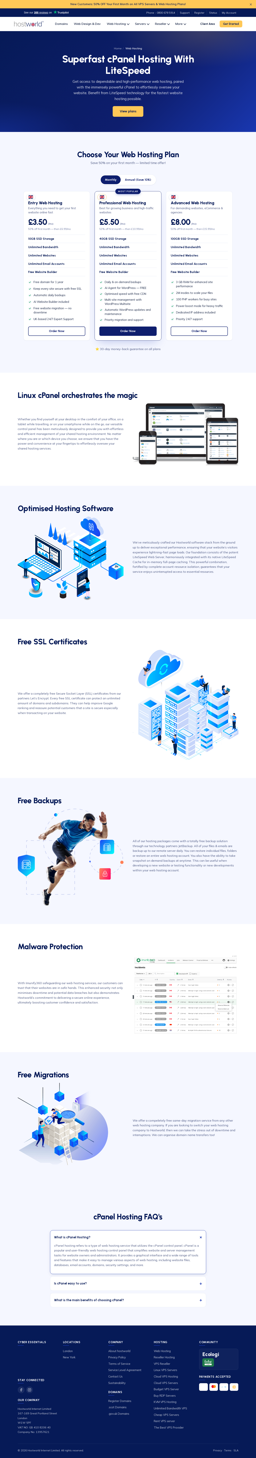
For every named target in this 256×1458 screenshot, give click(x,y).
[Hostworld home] (29, 24)
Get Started (231, 24)
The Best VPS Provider (169, 1427)
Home (118, 48)
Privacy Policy (117, 1357)
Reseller (162, 24)
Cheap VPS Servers (166, 1415)
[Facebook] (21, 1389)
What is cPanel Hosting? (72, 1237)
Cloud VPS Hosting (166, 1376)
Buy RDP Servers (165, 1395)
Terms (227, 1450)
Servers (142, 24)
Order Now (57, 331)
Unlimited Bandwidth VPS (170, 1408)
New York (69, 1357)
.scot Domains (117, 1407)
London (68, 1351)
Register (199, 12)
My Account (229, 12)
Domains (61, 24)
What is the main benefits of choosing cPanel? (89, 1300)
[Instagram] (29, 1389)
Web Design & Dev (87, 24)
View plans (128, 111)
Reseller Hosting (164, 1357)
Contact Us (115, 1376)
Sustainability (117, 1383)
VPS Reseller (162, 1364)
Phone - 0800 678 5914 (160, 12)
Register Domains (119, 1401)
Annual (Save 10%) (138, 179)
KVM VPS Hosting (165, 1402)
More (180, 24)
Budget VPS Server (166, 1389)
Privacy (217, 1450)
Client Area (207, 24)
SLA (236, 1450)
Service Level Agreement (124, 1370)
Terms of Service (119, 1364)
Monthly (110, 179)
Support (185, 12)
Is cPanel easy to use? (70, 1283)
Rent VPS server (164, 1421)
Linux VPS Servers (165, 1370)
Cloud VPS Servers (166, 1383)
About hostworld (119, 1351)
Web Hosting (118, 24)
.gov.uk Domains (118, 1413)
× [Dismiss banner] (251, 4)
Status (213, 12)
